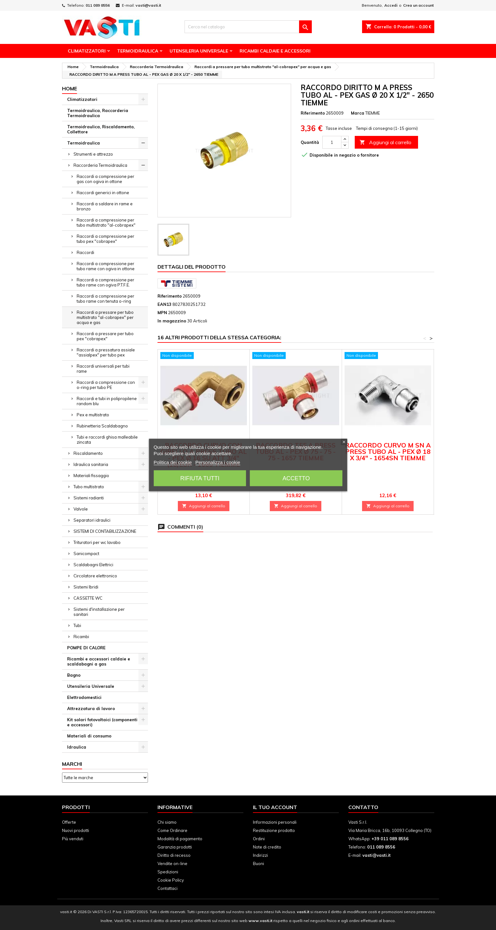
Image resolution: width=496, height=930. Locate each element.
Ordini (259, 838)
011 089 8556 (98, 5)
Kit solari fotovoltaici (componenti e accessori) (102, 722)
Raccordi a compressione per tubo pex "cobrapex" (105, 239)
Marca (357, 113)
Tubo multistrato (88, 486)
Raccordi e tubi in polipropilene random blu (107, 401)
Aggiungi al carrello (385, 142)
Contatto (363, 807)
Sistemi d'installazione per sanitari (99, 612)
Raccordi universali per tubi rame (103, 368)
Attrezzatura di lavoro (91, 708)
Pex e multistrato (93, 414)
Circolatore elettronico (95, 575)
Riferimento (313, 113)
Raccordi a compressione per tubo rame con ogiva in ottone (106, 266)
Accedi (390, 5)
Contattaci (167, 888)
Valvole (80, 508)
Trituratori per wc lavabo (97, 542)
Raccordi (85, 252)
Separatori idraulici (91, 520)
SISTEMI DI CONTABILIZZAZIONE (104, 531)
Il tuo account (275, 807)
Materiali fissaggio (91, 475)
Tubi (77, 625)
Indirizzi (260, 855)
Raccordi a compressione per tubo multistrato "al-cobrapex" (106, 222)
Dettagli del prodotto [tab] (191, 267)
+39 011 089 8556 (390, 838)
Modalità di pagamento (179, 838)
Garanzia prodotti (174, 846)
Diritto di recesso (174, 855)
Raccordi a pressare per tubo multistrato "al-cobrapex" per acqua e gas (105, 317)
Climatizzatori (87, 51)
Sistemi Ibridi (85, 586)
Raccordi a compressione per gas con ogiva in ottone (105, 179)
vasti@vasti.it (148, 5)
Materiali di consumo (89, 735)
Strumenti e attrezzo (93, 154)
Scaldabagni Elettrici (93, 564)
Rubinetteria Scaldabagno (102, 425)
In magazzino (171, 320)
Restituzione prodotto (274, 830)
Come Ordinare (172, 830)
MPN (162, 312)
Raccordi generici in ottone (103, 192)
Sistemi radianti (88, 497)
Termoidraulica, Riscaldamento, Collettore (101, 129)
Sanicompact (86, 553)
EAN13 (164, 304)
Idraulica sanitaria (90, 464)
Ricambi (81, 636)
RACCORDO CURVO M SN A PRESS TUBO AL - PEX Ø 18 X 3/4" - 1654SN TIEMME (388, 451)
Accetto (296, 478)
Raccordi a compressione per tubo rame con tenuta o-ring (105, 298)
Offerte (69, 822)
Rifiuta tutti (199, 478)
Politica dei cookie (173, 462)
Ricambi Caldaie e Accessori (275, 51)
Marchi (72, 764)
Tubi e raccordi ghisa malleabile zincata (107, 439)
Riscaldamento (88, 453)
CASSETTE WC (87, 598)
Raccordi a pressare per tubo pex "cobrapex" (105, 336)
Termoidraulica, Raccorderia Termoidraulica (97, 113)
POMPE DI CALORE (86, 647)
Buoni (258, 863)
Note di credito (267, 846)
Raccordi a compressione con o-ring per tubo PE (106, 385)
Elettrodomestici (84, 697)
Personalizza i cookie (217, 462)
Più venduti (72, 838)
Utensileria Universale (199, 51)
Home (69, 88)
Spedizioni (167, 871)
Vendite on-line (172, 863)
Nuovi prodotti (75, 830)
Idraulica (76, 747)
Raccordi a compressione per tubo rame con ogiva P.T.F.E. (105, 282)
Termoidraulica (137, 51)
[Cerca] (248, 26)
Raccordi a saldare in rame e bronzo (105, 206)
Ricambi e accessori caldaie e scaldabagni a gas (98, 661)
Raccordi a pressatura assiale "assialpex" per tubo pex (106, 352)
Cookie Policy (170, 880)
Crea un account (418, 5)
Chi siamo (167, 822)
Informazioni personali (275, 822)
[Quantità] (331, 142)
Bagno (73, 675)
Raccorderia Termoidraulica (100, 165)
